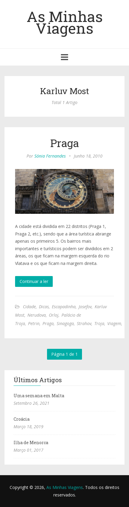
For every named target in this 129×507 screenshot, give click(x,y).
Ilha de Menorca (31, 442)
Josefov (85, 306)
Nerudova (36, 315)
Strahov (84, 323)
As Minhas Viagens (65, 22)
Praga (64, 143)
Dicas (44, 306)
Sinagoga (65, 323)
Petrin (33, 323)
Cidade (29, 306)
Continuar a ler (34, 281)
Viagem (114, 323)
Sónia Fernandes (50, 156)
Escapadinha (64, 306)
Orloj (53, 315)
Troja (99, 323)
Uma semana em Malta (39, 395)
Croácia (22, 419)
